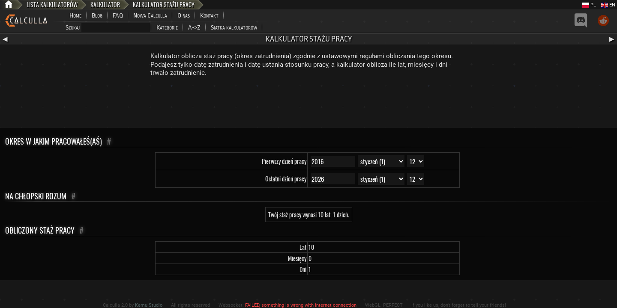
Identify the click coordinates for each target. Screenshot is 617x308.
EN (608, 5)
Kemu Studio (148, 305)
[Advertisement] (308, 104)
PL (589, 5)
